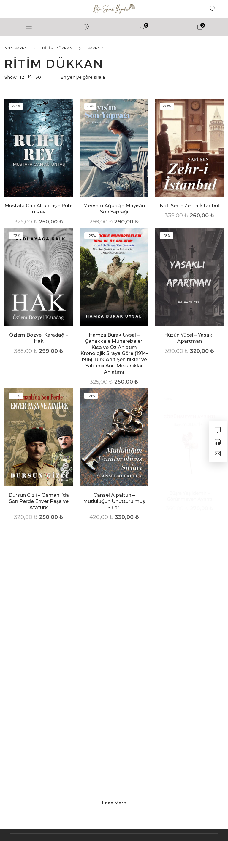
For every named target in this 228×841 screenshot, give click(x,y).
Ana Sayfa (15, 48)
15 (30, 77)
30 (38, 77)
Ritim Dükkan (57, 48)
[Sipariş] (138, 77)
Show (10, 77)
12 (22, 77)
